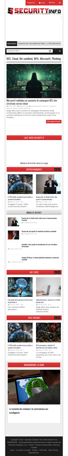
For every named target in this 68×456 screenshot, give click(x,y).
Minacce (9, 108)
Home (12, 450)
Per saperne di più (53, 121)
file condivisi (26, 58)
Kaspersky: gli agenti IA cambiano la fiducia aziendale (39, 231)
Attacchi (45, 106)
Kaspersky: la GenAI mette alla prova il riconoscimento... (46, 198)
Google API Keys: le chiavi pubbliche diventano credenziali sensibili (40, 258)
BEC (8, 58)
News (21, 108)
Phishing (56, 58)
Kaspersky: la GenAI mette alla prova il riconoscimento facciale (39, 219)
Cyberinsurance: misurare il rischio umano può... (48, 300)
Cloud (15, 58)
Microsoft (45, 58)
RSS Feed (43, 450)
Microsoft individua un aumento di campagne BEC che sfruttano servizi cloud (31, 102)
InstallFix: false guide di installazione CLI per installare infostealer (39, 245)
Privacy (35, 450)
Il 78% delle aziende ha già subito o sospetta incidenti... (20, 198)
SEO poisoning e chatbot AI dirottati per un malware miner (47, 346)
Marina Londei (24, 106)
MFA (36, 58)
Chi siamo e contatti (23, 450)
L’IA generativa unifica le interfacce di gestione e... (20, 300)
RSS (25, 108)
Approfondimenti (36, 106)
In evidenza (52, 106)
